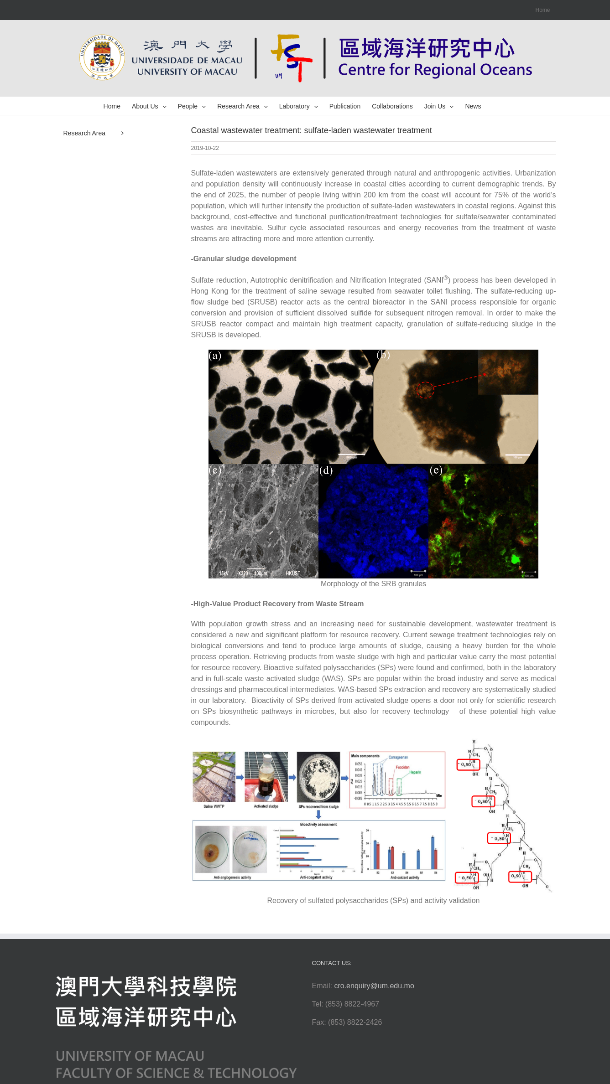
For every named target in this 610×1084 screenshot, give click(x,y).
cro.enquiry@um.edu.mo (374, 986)
